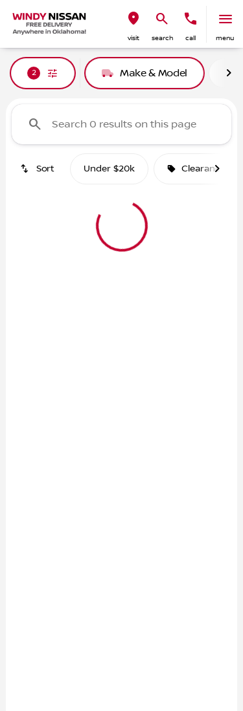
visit (133, 38)
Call (190, 38)
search (162, 38)
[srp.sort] (38, 169)
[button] (133, 24)
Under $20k (109, 169)
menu (225, 38)
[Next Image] (228, 73)
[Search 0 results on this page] (121, 124)
